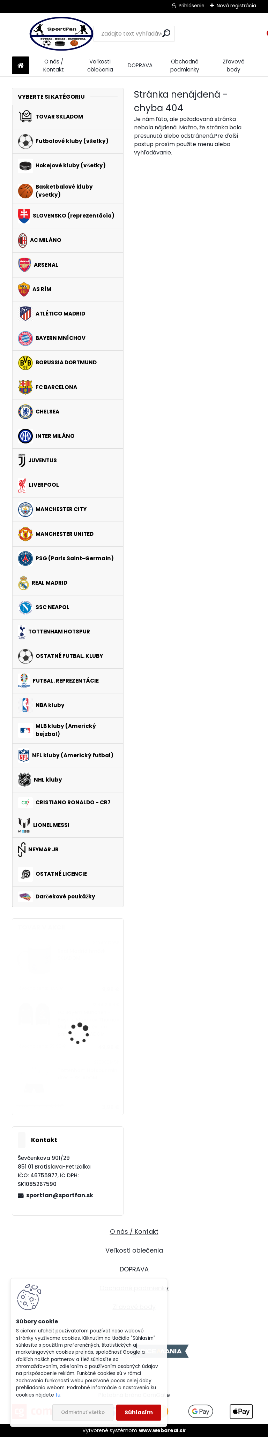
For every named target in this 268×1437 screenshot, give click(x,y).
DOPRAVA (140, 65)
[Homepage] (20, 66)
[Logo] (60, 33)
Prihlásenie (191, 5)
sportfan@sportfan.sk (59, 1195)
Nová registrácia (236, 5)
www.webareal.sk (162, 1430)
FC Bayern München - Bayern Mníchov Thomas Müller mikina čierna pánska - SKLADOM (88, 1023)
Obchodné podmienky (184, 65)
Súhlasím (139, 1412)
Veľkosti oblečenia (100, 65)
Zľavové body (234, 65)
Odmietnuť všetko (83, 1412)
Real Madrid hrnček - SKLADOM (84, 954)
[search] (166, 33)
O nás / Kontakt (53, 65)
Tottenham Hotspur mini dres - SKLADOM (88, 1074)
